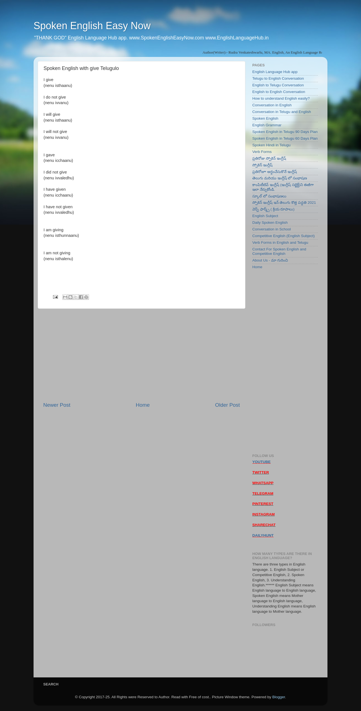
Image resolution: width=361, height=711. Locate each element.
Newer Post (56, 405)
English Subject (265, 216)
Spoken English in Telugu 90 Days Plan (284, 132)
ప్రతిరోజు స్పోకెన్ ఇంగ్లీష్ (269, 158)
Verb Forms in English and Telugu (280, 242)
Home (143, 405)
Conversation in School (271, 229)
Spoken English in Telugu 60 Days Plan (284, 138)
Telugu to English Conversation (278, 78)
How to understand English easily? (281, 98)
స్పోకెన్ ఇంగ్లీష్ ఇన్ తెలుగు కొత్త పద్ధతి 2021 (284, 202)
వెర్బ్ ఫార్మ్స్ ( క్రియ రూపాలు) (273, 209)
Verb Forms (262, 152)
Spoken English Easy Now (92, 25)
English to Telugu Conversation (278, 85)
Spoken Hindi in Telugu (271, 145)
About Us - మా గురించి (270, 260)
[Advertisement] (141, 355)
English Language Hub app (275, 72)
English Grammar (266, 125)
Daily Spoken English (270, 222)
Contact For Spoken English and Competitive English (279, 251)
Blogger (278, 697)
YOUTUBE (261, 462)
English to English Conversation (278, 92)
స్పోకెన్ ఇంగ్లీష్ (262, 165)
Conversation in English (272, 105)
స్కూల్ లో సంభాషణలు (269, 196)
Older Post (227, 405)
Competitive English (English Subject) (283, 236)
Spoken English (265, 118)
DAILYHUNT (263, 535)
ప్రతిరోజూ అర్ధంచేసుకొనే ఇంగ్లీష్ (274, 172)
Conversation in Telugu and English (281, 112)
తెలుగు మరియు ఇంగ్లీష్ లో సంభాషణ (279, 178)
